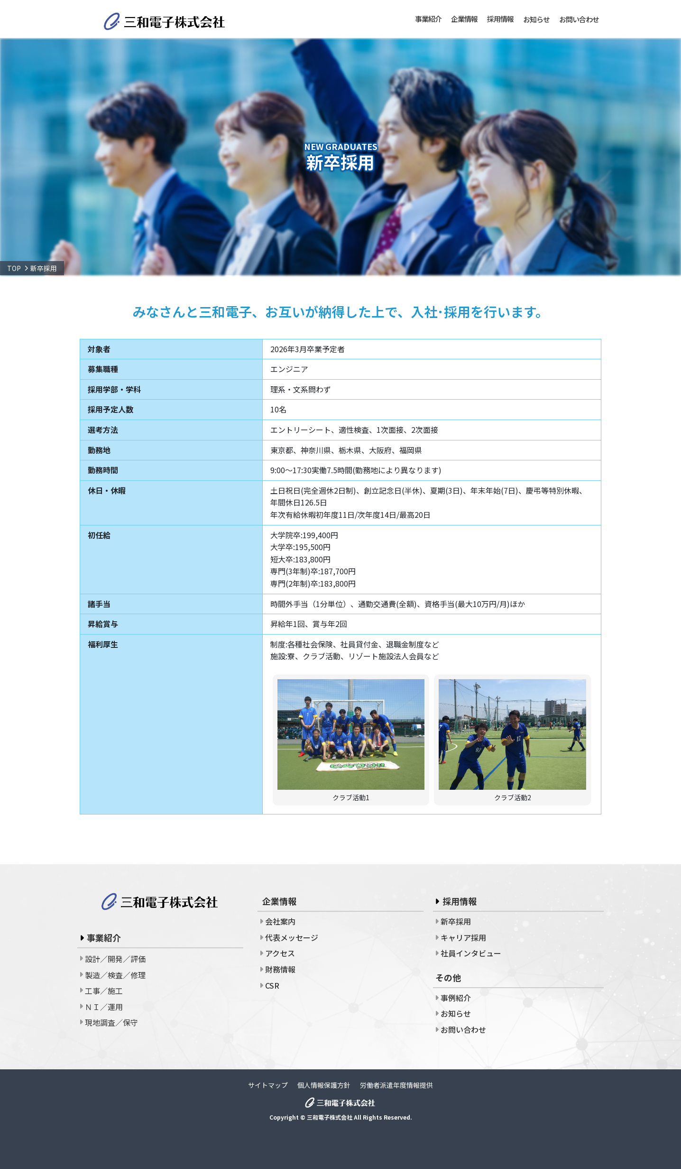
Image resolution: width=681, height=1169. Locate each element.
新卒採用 (456, 921)
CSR (272, 985)
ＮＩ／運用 (104, 1006)
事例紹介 (456, 997)
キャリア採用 (463, 937)
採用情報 (459, 901)
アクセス (280, 953)
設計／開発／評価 (115, 958)
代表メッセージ (291, 937)
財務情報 (280, 969)
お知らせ (536, 19)
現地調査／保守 (111, 1022)
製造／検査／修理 (115, 975)
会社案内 (280, 921)
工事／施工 (104, 990)
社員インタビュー (471, 953)
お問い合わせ (579, 19)
